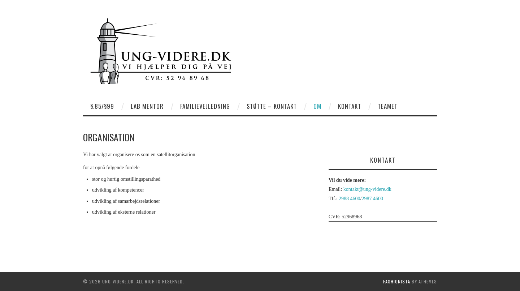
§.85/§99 (102, 106)
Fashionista (396, 281)
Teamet (388, 106)
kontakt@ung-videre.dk (367, 189)
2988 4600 (349, 198)
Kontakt (349, 106)
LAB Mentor (147, 106)
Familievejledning (205, 106)
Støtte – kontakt (272, 106)
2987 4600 (372, 198)
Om (317, 106)
